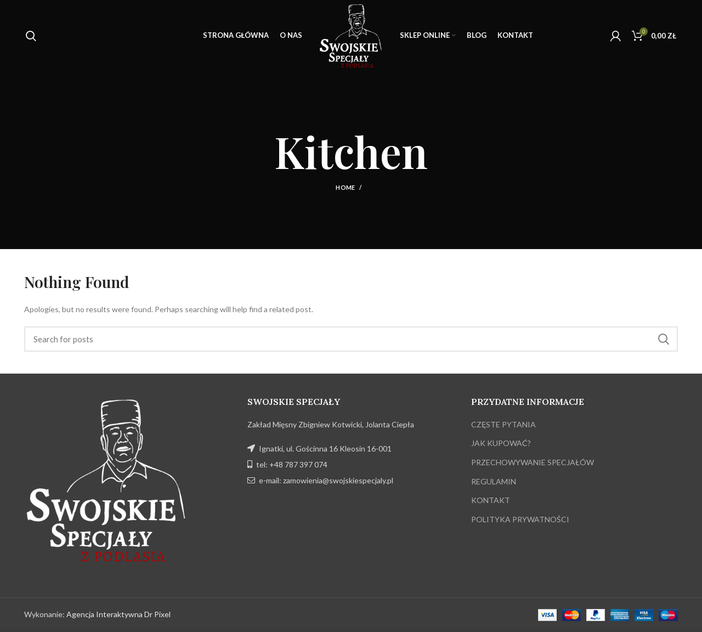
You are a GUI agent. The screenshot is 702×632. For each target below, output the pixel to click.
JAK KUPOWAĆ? (501, 443)
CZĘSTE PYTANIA (503, 424)
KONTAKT (490, 500)
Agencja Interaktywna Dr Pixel (118, 614)
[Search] (351, 339)
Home (345, 187)
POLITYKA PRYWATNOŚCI (520, 519)
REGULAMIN (493, 481)
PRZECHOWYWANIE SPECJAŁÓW (532, 462)
